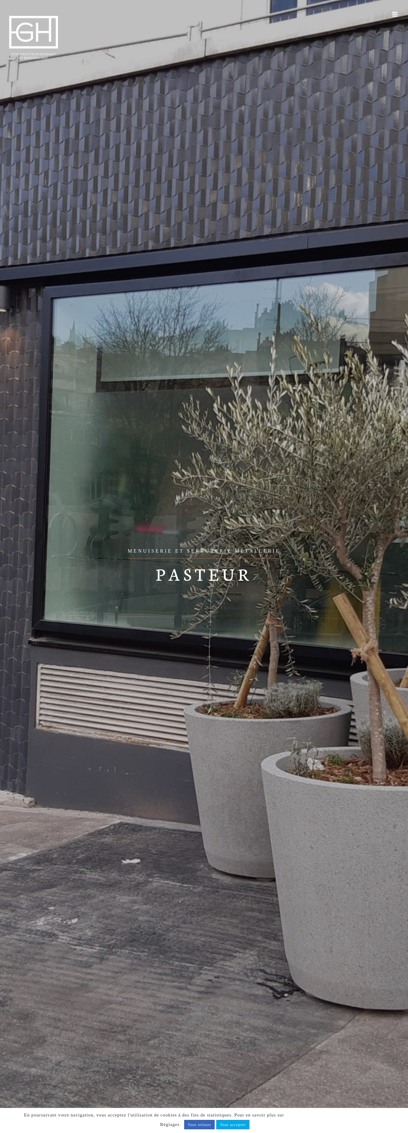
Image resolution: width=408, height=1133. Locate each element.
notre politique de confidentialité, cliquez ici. (335, 1115)
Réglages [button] (170, 1124)
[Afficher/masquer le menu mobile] (395, 14)
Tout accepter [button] (233, 1124)
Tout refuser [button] (199, 1124)
